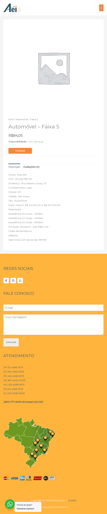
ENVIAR (11, 342)
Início (11, 119)
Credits (72, 500)
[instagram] (13, 280)
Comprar (20, 150)
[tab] (14, 167)
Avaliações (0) (31, 166)
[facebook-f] (6, 280)
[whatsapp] (20, 280)
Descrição (14, 166)
